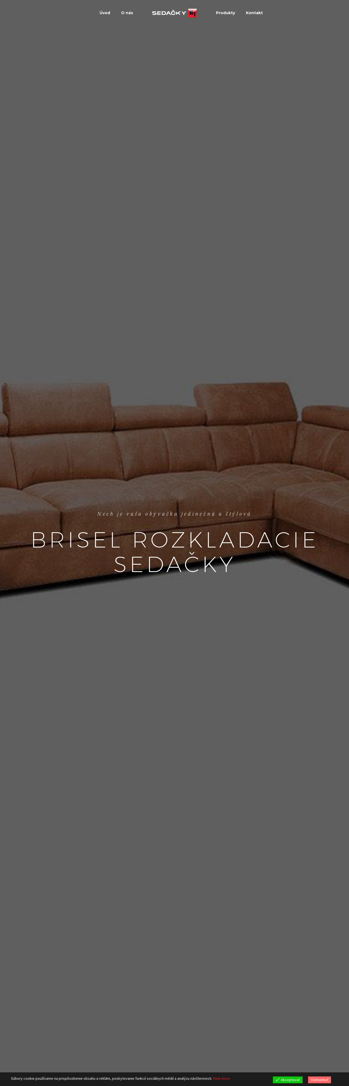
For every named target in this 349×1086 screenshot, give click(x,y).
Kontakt (254, 12)
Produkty (225, 12)
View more (221, 1078)
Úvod (105, 12)
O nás (127, 12)
